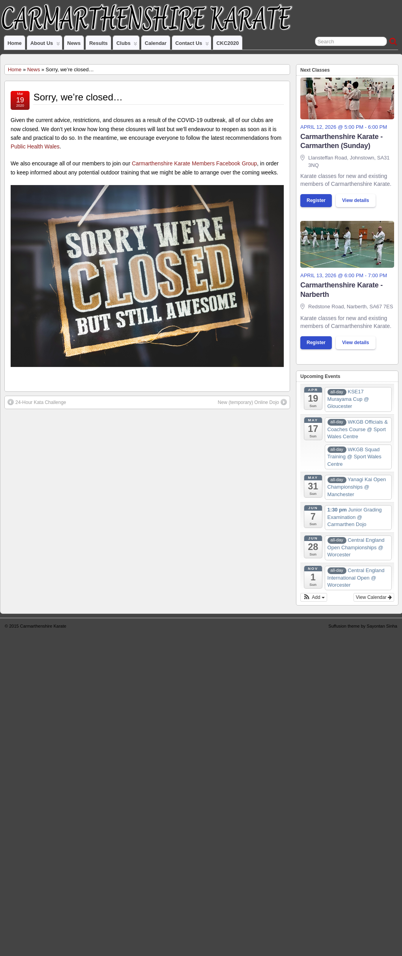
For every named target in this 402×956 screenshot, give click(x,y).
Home (14, 43)
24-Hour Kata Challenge (36, 402)
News (74, 43)
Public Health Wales (35, 146)
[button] (314, 597)
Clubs (126, 45)
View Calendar (374, 597)
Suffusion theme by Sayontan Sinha (362, 626)
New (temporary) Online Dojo (252, 402)
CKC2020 (227, 43)
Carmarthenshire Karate (43, 626)
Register (316, 200)
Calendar (155, 43)
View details (355, 200)
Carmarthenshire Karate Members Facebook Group (194, 163)
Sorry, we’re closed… (78, 97)
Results (98, 43)
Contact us (192, 45)
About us (45, 45)
